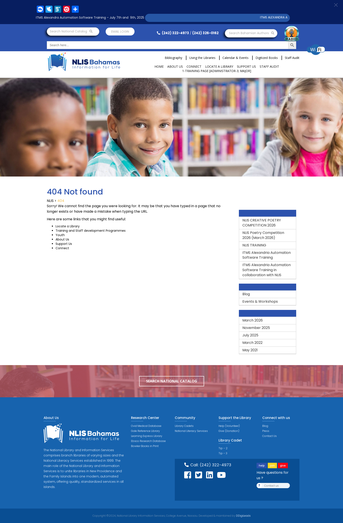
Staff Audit (292, 58)
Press (265, 431)
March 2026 (252, 320)
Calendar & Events (235, 58)
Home (159, 66)
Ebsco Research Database (148, 441)
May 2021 (250, 350)
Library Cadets (184, 426)
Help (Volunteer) (229, 426)
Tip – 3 (223, 453)
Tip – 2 (223, 448)
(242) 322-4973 (173, 33)
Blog (246, 294)
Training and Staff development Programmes (91, 230)
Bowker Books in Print (145, 446)
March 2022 (252, 342)
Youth (60, 235)
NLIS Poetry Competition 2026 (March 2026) (263, 235)
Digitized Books (267, 58)
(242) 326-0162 (205, 33)
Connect (194, 66)
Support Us (246, 66)
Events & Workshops (260, 301)
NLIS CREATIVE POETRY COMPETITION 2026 (261, 223)
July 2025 (250, 335)
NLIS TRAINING (254, 245)
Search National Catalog (71, 31)
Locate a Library (219, 66)
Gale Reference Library (145, 431)
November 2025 (256, 327)
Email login (120, 31)
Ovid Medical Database (146, 426)
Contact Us (269, 436)
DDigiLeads (243, 516)
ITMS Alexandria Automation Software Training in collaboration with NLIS (266, 269)
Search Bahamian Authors (251, 33)
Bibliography (173, 58)
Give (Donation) (229, 431)
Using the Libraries (202, 58)
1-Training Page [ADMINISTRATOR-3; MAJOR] (216, 71)
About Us (175, 66)
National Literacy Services (191, 431)
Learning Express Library (146, 436)
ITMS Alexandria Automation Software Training (266, 255)
